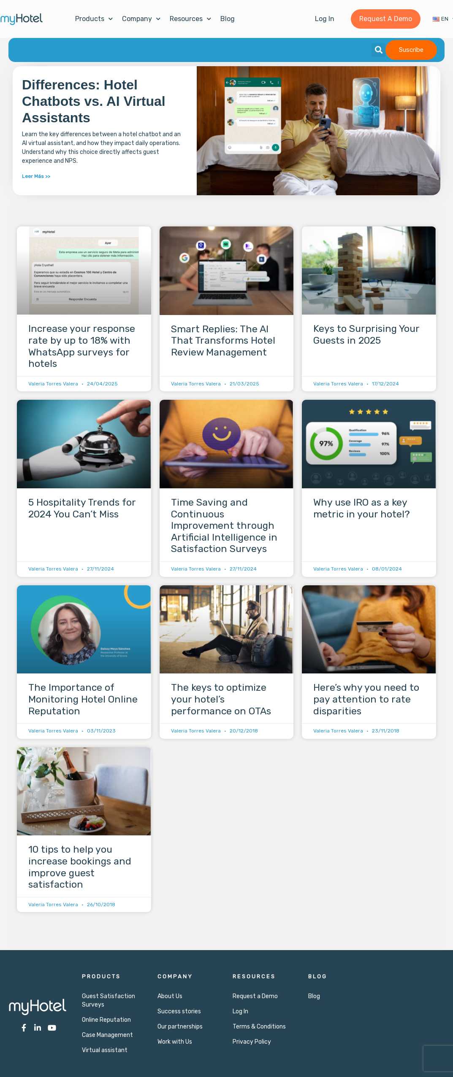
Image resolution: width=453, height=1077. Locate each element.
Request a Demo (255, 996)
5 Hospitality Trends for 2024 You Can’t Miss (82, 508)
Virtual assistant (104, 1050)
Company (141, 18)
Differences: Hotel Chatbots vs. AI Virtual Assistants (93, 101)
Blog (227, 19)
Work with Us (174, 1041)
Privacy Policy (252, 1041)
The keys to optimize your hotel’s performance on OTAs (221, 699)
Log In (240, 1011)
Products (94, 18)
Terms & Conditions (259, 1026)
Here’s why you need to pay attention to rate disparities (366, 698)
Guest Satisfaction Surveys (108, 1000)
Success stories (179, 1011)
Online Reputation (106, 1019)
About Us (169, 996)
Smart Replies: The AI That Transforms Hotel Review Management (223, 340)
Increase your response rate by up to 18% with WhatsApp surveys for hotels (81, 346)
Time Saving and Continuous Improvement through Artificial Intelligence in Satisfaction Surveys (224, 525)
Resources (190, 18)
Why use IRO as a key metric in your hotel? (361, 508)
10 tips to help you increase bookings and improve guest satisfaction (79, 867)
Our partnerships (180, 1026)
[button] (378, 50)
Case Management (107, 1035)
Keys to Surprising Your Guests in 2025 (366, 335)
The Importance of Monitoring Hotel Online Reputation (83, 698)
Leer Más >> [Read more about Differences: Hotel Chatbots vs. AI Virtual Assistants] (36, 176)
